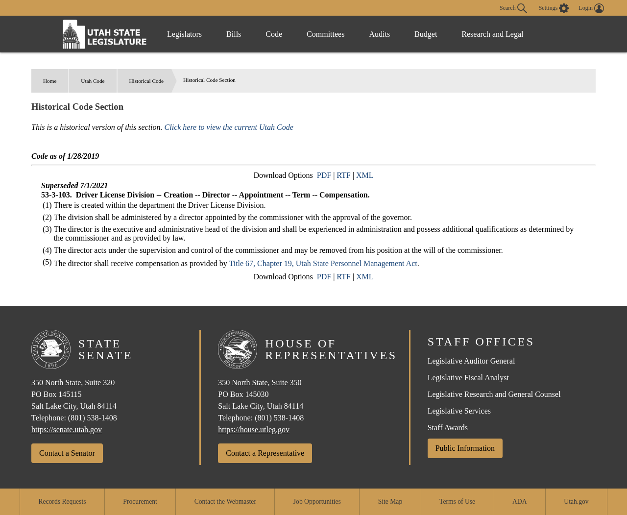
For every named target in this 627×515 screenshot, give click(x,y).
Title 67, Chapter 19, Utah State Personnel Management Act (323, 263)
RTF (343, 175)
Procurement (140, 501)
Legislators (184, 34)
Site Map (390, 501)
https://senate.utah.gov (66, 429)
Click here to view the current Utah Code (229, 127)
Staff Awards (448, 427)
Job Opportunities (317, 501)
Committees (325, 34)
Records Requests (62, 501)
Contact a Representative (265, 453)
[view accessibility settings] (554, 8)
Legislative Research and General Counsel (494, 394)
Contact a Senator (67, 453)
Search (513, 8)
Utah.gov (576, 501)
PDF (324, 175)
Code (273, 34)
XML (365, 175)
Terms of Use (457, 501)
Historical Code (146, 81)
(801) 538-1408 (92, 418)
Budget (425, 34)
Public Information (465, 448)
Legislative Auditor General (471, 361)
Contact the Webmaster (225, 501)
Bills (233, 34)
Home (49, 81)
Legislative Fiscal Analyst (468, 377)
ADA (519, 501)
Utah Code (92, 81)
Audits (379, 34)
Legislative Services (459, 411)
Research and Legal (492, 34)
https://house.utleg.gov (253, 429)
